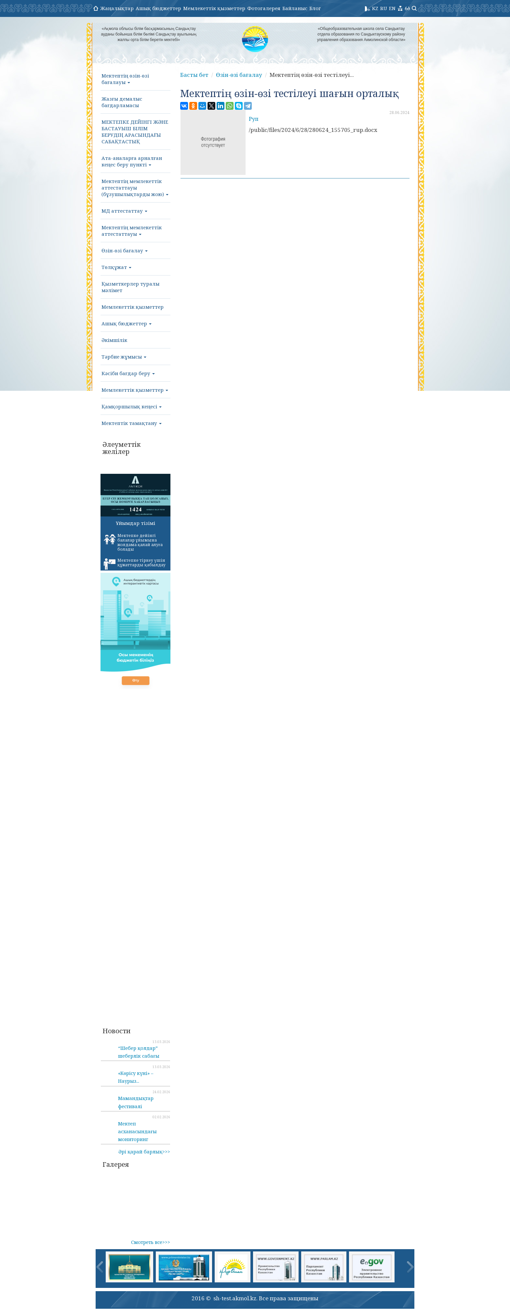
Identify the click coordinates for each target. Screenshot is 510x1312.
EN (392, 8)
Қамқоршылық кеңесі (131, 406)
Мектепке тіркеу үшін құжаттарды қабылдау (135, 563)
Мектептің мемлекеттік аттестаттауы (131, 230)
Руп (254, 118)
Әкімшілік (114, 340)
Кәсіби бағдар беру (128, 373)
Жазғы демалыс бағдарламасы (121, 101)
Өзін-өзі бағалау (124, 250)
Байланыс (294, 8)
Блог (315, 8)
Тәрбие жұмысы (123, 356)
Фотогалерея (263, 8)
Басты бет (194, 74)
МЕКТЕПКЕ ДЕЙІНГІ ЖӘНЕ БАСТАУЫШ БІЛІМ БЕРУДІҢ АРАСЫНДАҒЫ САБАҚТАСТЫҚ (134, 132)
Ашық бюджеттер (158, 8)
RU (383, 8)
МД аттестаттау (124, 210)
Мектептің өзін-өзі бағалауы (125, 78)
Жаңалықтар (117, 8)
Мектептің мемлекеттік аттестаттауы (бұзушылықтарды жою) (134, 187)
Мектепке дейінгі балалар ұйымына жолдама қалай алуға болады (133, 542)
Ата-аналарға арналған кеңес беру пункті (131, 161)
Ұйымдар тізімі (135, 523)
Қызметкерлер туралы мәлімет (130, 286)
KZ (375, 8)
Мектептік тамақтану (131, 423)
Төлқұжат (116, 267)
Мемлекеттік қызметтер (214, 8)
